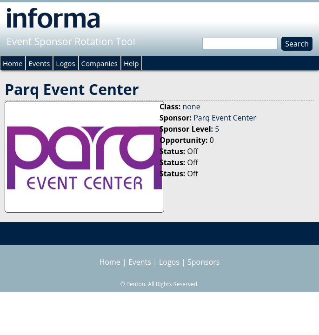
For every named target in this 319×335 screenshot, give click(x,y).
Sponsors (203, 262)
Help (131, 63)
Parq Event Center (224, 118)
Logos (65, 63)
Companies (99, 63)
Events (39, 63)
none (191, 106)
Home (12, 63)
